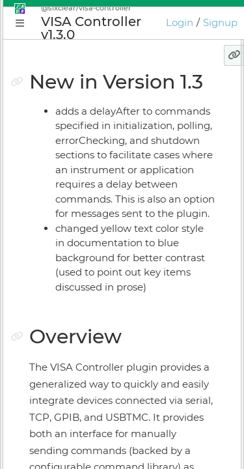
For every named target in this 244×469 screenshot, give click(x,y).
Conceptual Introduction (90, 181)
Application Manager (82, 226)
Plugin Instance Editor (85, 249)
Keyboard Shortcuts (79, 363)
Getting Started (70, 204)
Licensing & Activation (85, 340)
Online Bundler (69, 318)
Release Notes (66, 409)
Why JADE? (60, 158)
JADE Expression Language (103, 456)
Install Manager (69, 295)
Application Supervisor (86, 272)
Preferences (61, 386)
